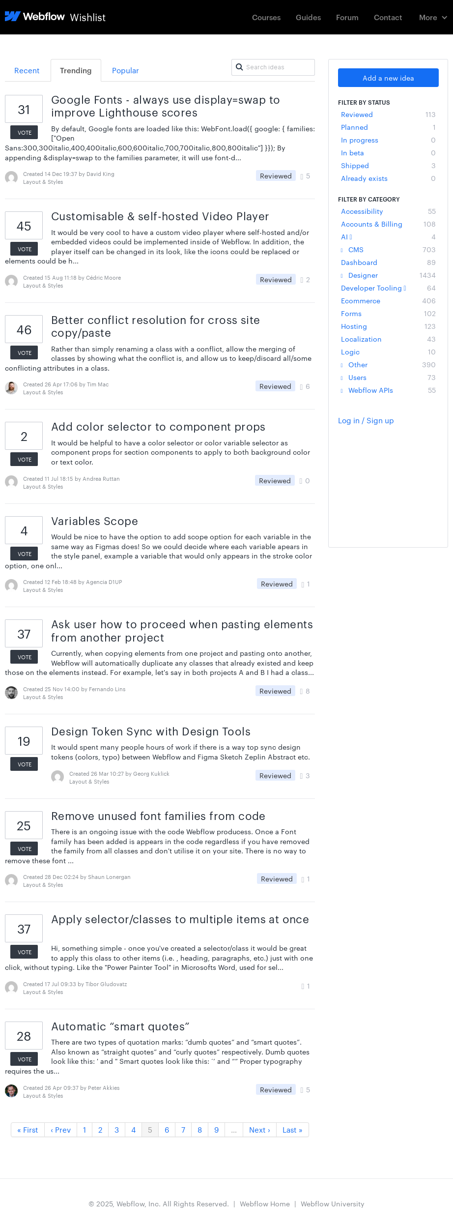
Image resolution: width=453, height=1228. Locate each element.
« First (27, 1129)
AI (388, 236)
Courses (266, 17)
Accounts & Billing (388, 224)
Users (388, 377)
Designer (388, 275)
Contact (388, 17)
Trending (76, 70)
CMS (388, 249)
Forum (347, 17)
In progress (388, 140)
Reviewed (388, 114)
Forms (388, 313)
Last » (293, 1129)
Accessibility (388, 211)
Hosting (388, 326)
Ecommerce (388, 300)
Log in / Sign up (366, 420)
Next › (259, 1129)
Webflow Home (265, 1203)
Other (388, 364)
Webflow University (333, 1203)
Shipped (388, 165)
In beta (388, 152)
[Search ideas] (273, 67)
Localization (388, 339)
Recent (27, 70)
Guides (308, 17)
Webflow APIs (388, 390)
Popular (125, 70)
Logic (388, 351)
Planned (388, 127)
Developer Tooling (388, 287)
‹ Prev (61, 1129)
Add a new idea (388, 78)
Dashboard (388, 262)
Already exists (388, 178)
